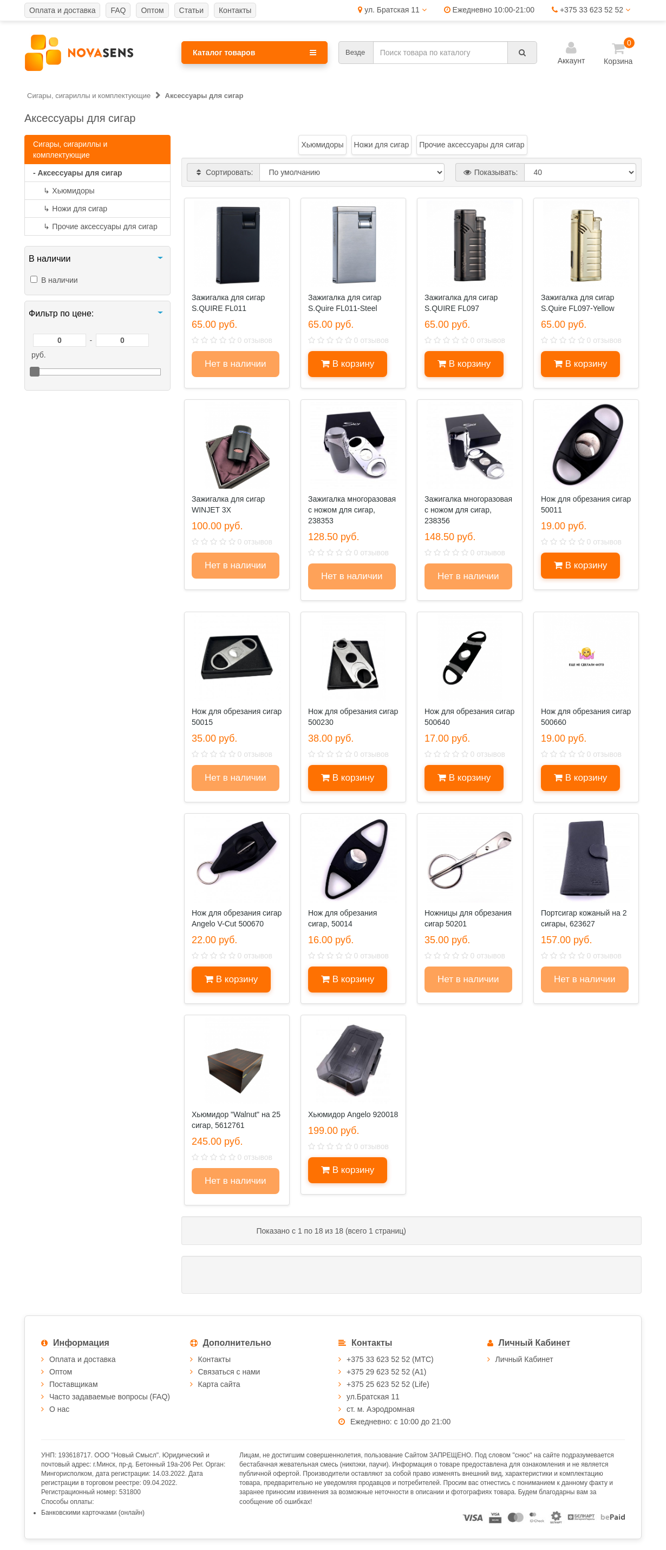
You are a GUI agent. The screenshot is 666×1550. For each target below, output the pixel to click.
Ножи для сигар (70, 208)
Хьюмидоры (64, 190)
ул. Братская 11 (392, 9)
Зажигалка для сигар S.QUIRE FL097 (461, 303)
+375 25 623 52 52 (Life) (388, 1384)
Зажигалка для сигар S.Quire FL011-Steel (344, 303)
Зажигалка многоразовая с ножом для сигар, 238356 (468, 510)
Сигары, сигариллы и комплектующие (70, 149)
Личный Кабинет (524, 1359)
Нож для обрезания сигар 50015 (237, 717)
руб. (38, 355)
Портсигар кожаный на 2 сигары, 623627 (583, 918)
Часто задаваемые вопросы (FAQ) (109, 1396)
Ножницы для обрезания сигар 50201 (468, 918)
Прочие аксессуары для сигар (95, 226)
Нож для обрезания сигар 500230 (353, 717)
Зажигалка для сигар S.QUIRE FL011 (228, 303)
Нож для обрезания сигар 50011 (586, 504)
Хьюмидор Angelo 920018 (353, 1114)
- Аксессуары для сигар (77, 172)
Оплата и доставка (82, 1359)
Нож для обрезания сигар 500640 (469, 717)
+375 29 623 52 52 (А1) (387, 1371)
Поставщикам (73, 1384)
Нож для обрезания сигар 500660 (586, 717)
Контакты (214, 1359)
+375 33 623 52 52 (591, 9)
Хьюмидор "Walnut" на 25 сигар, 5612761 (236, 1120)
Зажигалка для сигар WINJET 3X (228, 504)
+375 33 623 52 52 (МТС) (390, 1359)
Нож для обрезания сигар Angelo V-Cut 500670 (237, 918)
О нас (59, 1409)
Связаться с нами (229, 1371)
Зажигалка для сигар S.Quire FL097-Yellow (578, 303)
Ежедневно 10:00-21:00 (489, 9)
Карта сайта (219, 1384)
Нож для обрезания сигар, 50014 (342, 918)
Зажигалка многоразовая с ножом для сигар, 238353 (352, 510)
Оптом (60, 1371)
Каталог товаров (254, 52)
